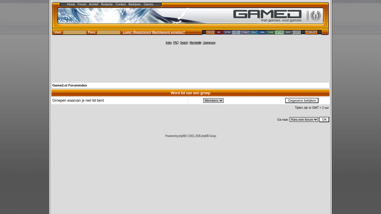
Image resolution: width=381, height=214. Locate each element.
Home (71, 4)
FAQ (175, 42)
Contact (120, 4)
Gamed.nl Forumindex (69, 85)
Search (184, 42)
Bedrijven (135, 4)
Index (168, 42)
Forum (82, 4)
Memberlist (195, 42)
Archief (93, 4)
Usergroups (209, 42)
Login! (127, 32)
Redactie (107, 4)
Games (148, 4)
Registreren (142, 32)
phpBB (182, 136)
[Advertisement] (190, 63)
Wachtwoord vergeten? (168, 32)
